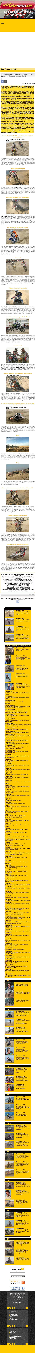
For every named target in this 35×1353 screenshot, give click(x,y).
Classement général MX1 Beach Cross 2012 (18, 586)
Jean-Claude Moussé (6, 216)
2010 (8, 1210)
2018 (8, 1009)
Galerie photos (14, 1315)
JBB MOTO (13, 1339)
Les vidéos (13, 1333)
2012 (14, 69)
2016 (8, 1066)
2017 (8, 1038)
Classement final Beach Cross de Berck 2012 (18, 588)
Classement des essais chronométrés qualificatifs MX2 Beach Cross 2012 (18, 575)
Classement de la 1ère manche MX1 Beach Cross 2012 (18, 582)
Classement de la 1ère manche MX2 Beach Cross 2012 (18, 579)
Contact (20, 1302)
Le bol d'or (13, 1318)
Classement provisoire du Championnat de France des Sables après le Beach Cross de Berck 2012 (18, 590)
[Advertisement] (17, 49)
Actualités (12, 1313)
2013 (8, 1152)
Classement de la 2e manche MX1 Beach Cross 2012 (18, 583)
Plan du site (17, 1300)
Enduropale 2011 (20, 367)
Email (17, 1271)
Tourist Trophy (14, 1319)
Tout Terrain (5, 69)
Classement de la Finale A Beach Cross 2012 (18, 587)
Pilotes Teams (13, 1314)
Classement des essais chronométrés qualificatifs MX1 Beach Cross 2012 (18, 577)
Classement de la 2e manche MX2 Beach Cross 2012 (18, 580)
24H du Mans (13, 1317)
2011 (8, 1180)
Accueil (15, 1302)
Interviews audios (14, 1335)
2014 (8, 1123)
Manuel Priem (19, 187)
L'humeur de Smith (15, 1330)
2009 (8, 1239)
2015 (8, 1095)
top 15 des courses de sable (24, 567)
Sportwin (12, 1332)
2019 (8, 981)
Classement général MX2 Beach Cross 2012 (18, 584)
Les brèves (13, 1311)
